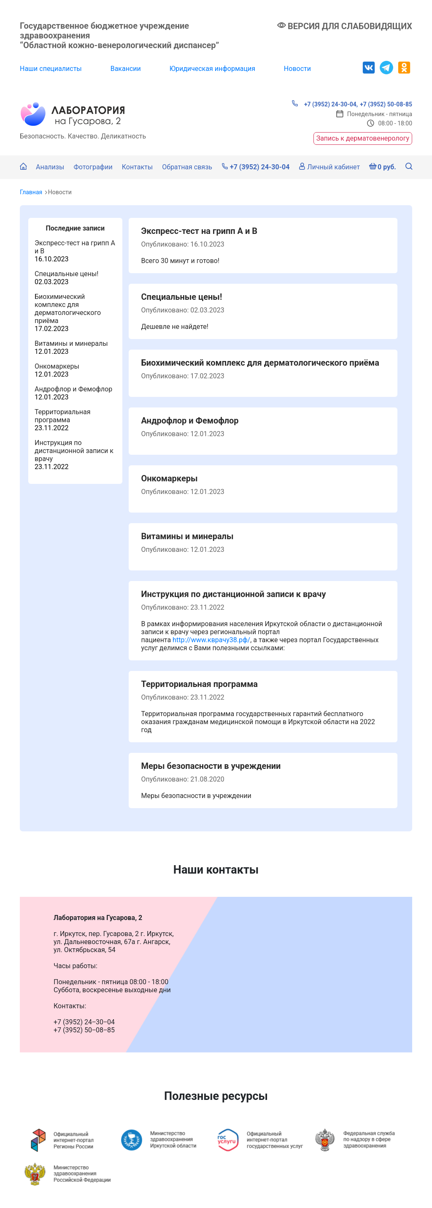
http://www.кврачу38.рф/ (211, 640)
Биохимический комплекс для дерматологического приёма (68, 309)
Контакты (137, 167)
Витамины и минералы (71, 343)
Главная (31, 192)
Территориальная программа (63, 416)
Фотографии (92, 167)
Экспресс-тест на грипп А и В (199, 231)
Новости (297, 69)
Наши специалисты (51, 69)
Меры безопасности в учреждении (211, 766)
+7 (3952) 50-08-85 (386, 104)
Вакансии (126, 69)
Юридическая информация (212, 69)
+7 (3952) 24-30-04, (325, 104)
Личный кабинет (329, 167)
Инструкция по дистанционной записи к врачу (74, 451)
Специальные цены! (66, 274)
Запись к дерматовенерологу (362, 138)
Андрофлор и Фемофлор (73, 389)
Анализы (50, 167)
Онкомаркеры (57, 366)
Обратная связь (187, 167)
